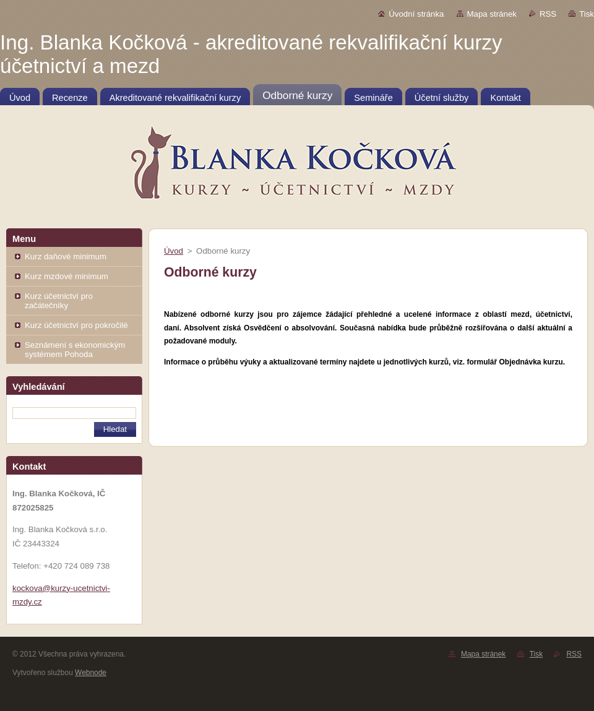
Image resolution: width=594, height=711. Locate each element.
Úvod (173, 251)
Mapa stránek (492, 14)
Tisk (586, 14)
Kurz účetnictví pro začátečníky (59, 300)
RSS (548, 14)
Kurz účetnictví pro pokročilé (76, 325)
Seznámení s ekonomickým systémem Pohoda (75, 349)
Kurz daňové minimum (65, 256)
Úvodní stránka (416, 14)
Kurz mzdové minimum (66, 276)
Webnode (90, 672)
